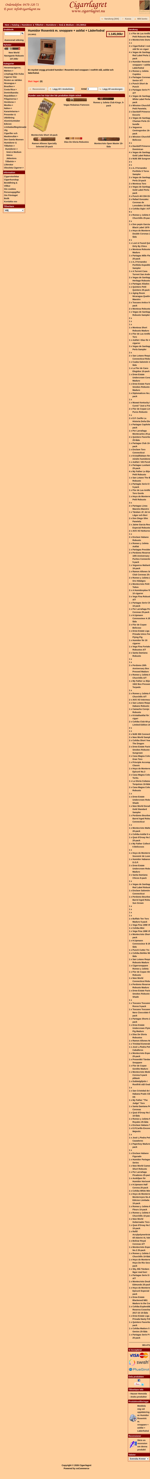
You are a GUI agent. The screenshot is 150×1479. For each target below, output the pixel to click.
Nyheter (7, 45)
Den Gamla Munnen (14, 139)
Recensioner (134, 1436)
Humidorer (51, 25)
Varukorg (133, 29)
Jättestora (11, 158)
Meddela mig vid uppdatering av (143, 1418)
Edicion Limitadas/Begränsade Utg (15, 127)
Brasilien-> (9, 86)
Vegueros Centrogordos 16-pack (141, 130)
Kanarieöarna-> (11, 111)
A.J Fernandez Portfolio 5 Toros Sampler (141, 171)
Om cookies (10, 189)
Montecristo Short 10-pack (44, 135)
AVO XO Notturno (141, 531)
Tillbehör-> (10, 161)
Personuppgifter (12, 192)
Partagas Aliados (141, 284)
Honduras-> (10, 102)
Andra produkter (138, 1397)
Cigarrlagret (85, 1465)
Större (9, 155)
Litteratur (8, 164)
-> (11, 149)
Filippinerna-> (11, 99)
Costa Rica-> (10, 89)
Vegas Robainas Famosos (76, 105)
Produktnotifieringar (138, 1401)
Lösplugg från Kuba (14, 74)
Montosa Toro (139, 183)
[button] (110, 19)
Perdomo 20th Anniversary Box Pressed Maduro (141, 668)
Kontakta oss (10, 201)
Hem (7, 25)
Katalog (15, 25)
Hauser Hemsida (138, 1393)
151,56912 (81, 25)
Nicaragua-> (10, 83)
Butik (6, 198)
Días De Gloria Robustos (76, 142)
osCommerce (82, 1468)
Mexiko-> (8, 105)
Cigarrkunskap (11, 179)
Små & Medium (66, 25)
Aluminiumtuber (12, 121)
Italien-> (8, 108)
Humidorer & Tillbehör (33, 25)
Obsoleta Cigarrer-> (14, 168)
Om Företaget (11, 195)
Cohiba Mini (138, 928)
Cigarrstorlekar (11, 176)
